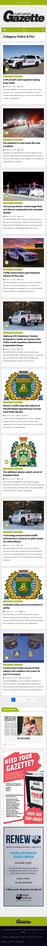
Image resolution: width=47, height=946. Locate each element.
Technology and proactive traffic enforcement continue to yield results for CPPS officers (23, 538)
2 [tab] (6, 746)
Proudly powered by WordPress (13, 929)
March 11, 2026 (10, 349)
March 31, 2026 (10, 86)
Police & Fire (18, 76)
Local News (5, 937)
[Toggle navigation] (24, 29)
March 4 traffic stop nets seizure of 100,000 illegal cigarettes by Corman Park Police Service (22, 408)
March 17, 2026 (10, 279)
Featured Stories (8, 76)
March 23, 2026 (10, 216)
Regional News (14, 937)
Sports (23, 937)
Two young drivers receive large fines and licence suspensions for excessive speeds (23, 209)
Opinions (4, 941)
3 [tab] (8, 746)
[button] (42, 30)
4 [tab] (10, 746)
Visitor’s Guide (19, 941)
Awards (10, 941)
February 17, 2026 (11, 678)
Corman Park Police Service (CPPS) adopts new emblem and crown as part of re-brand (21, 671)
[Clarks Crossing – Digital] (23, 867)
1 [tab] (4, 746)
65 (29, 700)
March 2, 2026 (10, 545)
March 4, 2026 (10, 479)
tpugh (21, 86)
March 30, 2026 (10, 150)
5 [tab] (12, 746)
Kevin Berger (22, 415)
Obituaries (39, 937)
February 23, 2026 (12, 611)
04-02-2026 (23, 738)
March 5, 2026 (10, 415)
